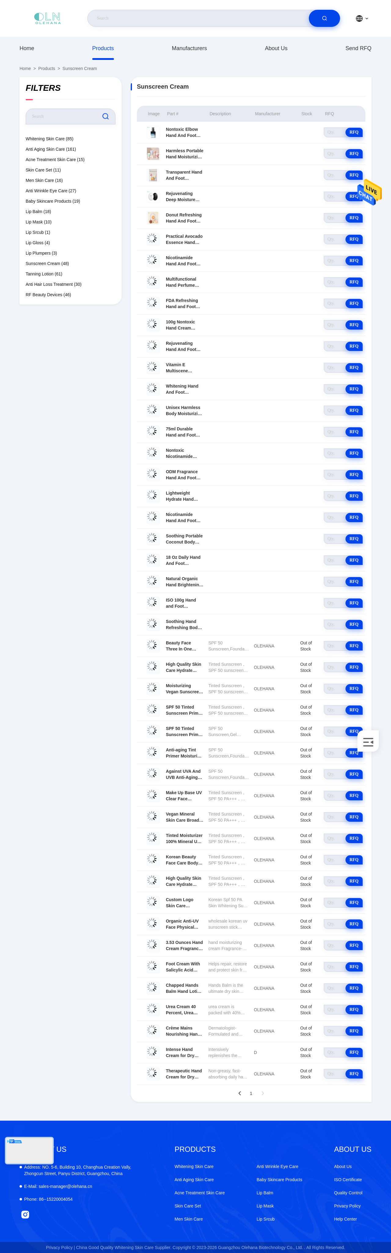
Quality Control (348, 1192)
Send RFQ (358, 48)
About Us (276, 48)
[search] (324, 18)
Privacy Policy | (60, 1247)
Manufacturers (189, 48)
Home (27, 48)
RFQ (354, 132)
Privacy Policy (347, 1205)
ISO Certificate (348, 1179)
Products (103, 48)
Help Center (345, 1219)
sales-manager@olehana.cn (58, 1186)
